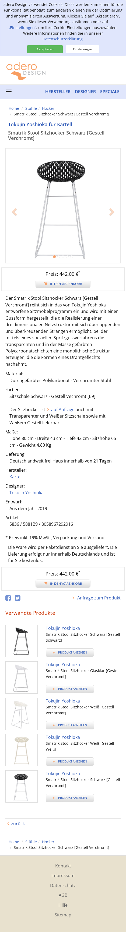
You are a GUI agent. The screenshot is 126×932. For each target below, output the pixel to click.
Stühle (31, 108)
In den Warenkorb (63, 284)
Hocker (48, 108)
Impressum (63, 875)
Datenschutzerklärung (63, 38)
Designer (85, 91)
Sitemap (63, 915)
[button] (14, 234)
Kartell (16, 477)
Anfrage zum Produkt (98, 598)
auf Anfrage (63, 409)
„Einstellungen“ (22, 27)
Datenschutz (63, 885)
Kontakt (63, 866)
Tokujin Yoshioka (26, 493)
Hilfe (63, 905)
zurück (18, 824)
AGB (63, 895)
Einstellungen (82, 49)
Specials (110, 91)
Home (14, 108)
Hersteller (58, 91)
